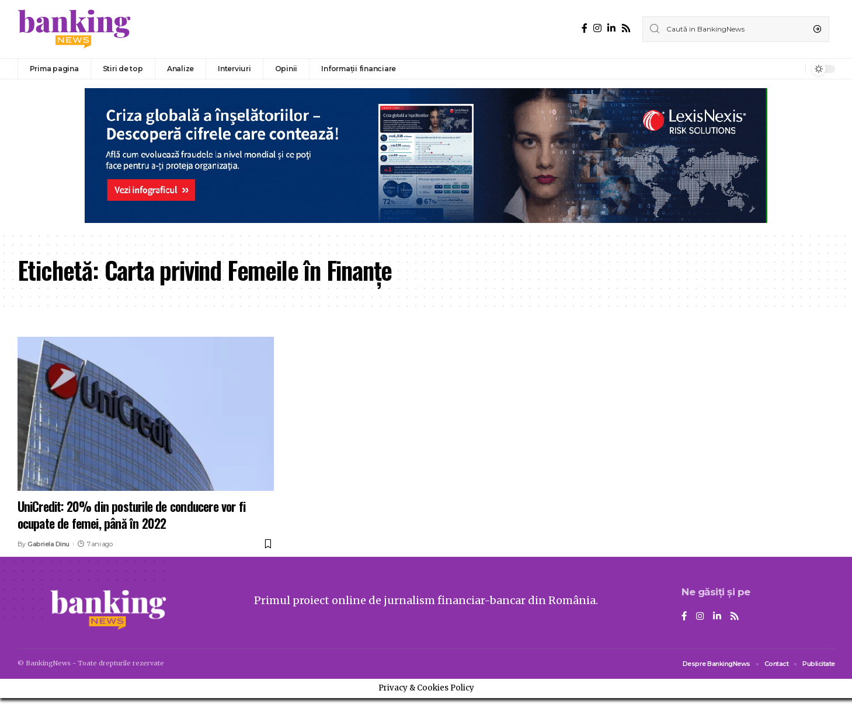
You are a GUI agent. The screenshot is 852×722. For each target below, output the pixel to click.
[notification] (793, 69)
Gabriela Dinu (48, 544)
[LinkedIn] (611, 28)
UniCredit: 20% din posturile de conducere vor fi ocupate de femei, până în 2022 (132, 514)
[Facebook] (584, 28)
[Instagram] (597, 28)
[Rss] (626, 28)
